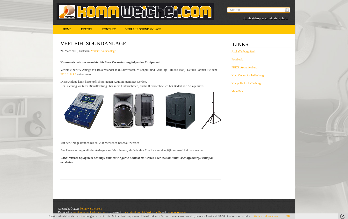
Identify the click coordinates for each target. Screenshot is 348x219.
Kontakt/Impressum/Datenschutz (265, 18)
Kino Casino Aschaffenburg (248, 75)
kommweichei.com (91, 208)
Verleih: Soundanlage (143, 29)
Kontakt (109, 29)
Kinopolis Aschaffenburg (246, 83)
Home (67, 29)
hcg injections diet (134, 212)
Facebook (237, 59)
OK (288, 216)
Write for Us (153, 212)
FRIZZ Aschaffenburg (244, 67)
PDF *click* (68, 74)
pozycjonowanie (176, 212)
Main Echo (238, 91)
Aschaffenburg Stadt (243, 51)
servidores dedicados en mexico (91, 212)
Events (86, 29)
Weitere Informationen (267, 216)
